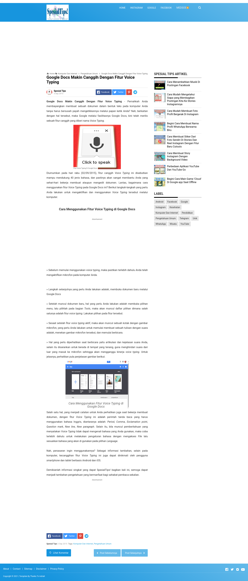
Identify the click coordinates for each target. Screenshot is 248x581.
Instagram (161, 207)
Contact (17, 569)
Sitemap (28, 569)
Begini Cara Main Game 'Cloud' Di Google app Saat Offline (184, 180)
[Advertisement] (124, 47)
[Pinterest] (129, 92)
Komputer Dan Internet (83, 544)
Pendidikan (187, 213)
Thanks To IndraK (37, 576)
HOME (122, 7)
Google (184, 201)
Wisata (173, 224)
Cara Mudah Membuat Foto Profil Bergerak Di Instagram (182, 112)
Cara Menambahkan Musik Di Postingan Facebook (183, 83)
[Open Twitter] (232, 569)
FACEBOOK (166, 7)
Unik (195, 218)
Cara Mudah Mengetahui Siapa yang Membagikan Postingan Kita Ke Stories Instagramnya (181, 99)
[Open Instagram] (237, 569)
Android (159, 201)
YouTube (184, 224)
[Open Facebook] (227, 569)
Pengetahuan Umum (103, 544)
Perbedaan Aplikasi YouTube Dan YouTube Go (183, 168)
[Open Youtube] (243, 569)
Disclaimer (41, 569)
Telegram (184, 218)
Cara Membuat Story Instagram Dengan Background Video (178, 156)
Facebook (172, 201)
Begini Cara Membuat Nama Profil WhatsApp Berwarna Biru (183, 127)
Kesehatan (175, 207)
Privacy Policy (57, 569)
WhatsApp (161, 224)
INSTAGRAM (136, 7)
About (6, 569)
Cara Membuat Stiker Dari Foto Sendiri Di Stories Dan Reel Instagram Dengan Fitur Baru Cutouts (183, 141)
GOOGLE (151, 7)
